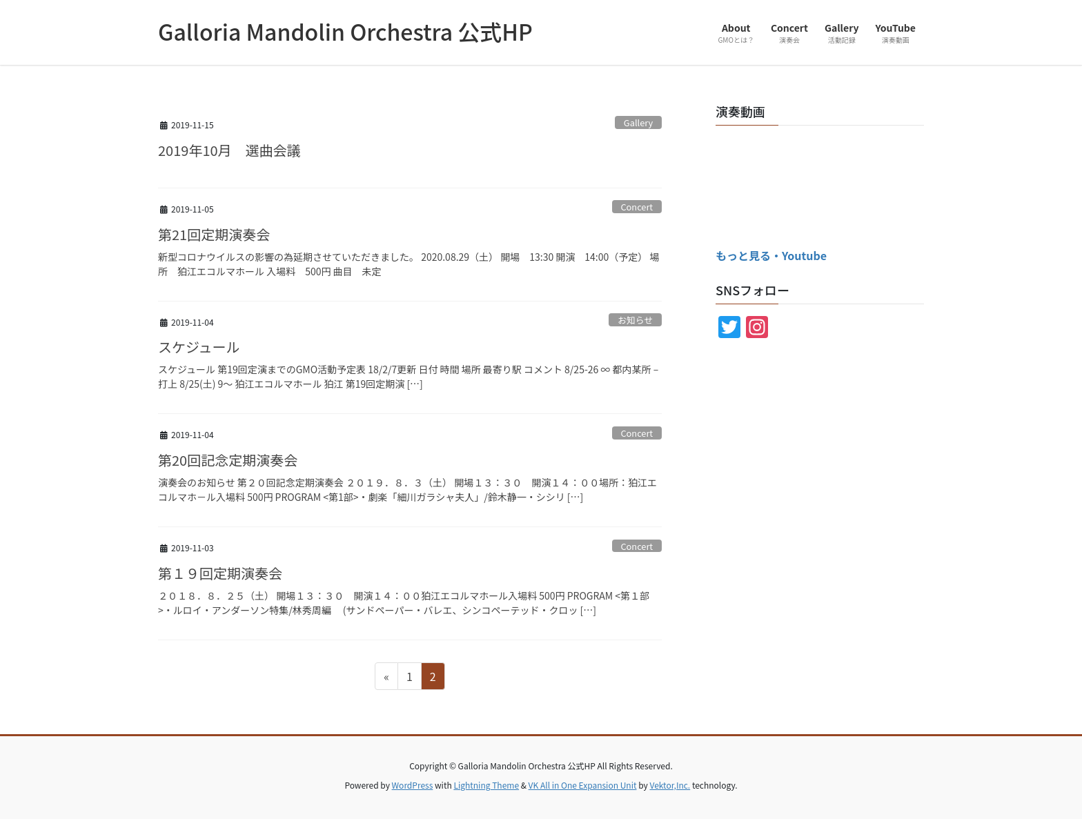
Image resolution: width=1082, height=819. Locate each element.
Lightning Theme (486, 785)
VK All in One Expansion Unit (583, 785)
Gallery (638, 122)
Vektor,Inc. (669, 785)
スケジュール (199, 347)
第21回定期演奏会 (214, 234)
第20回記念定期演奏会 (227, 460)
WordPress (412, 785)
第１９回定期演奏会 (220, 573)
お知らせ (635, 319)
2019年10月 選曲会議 (229, 150)
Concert (636, 206)
